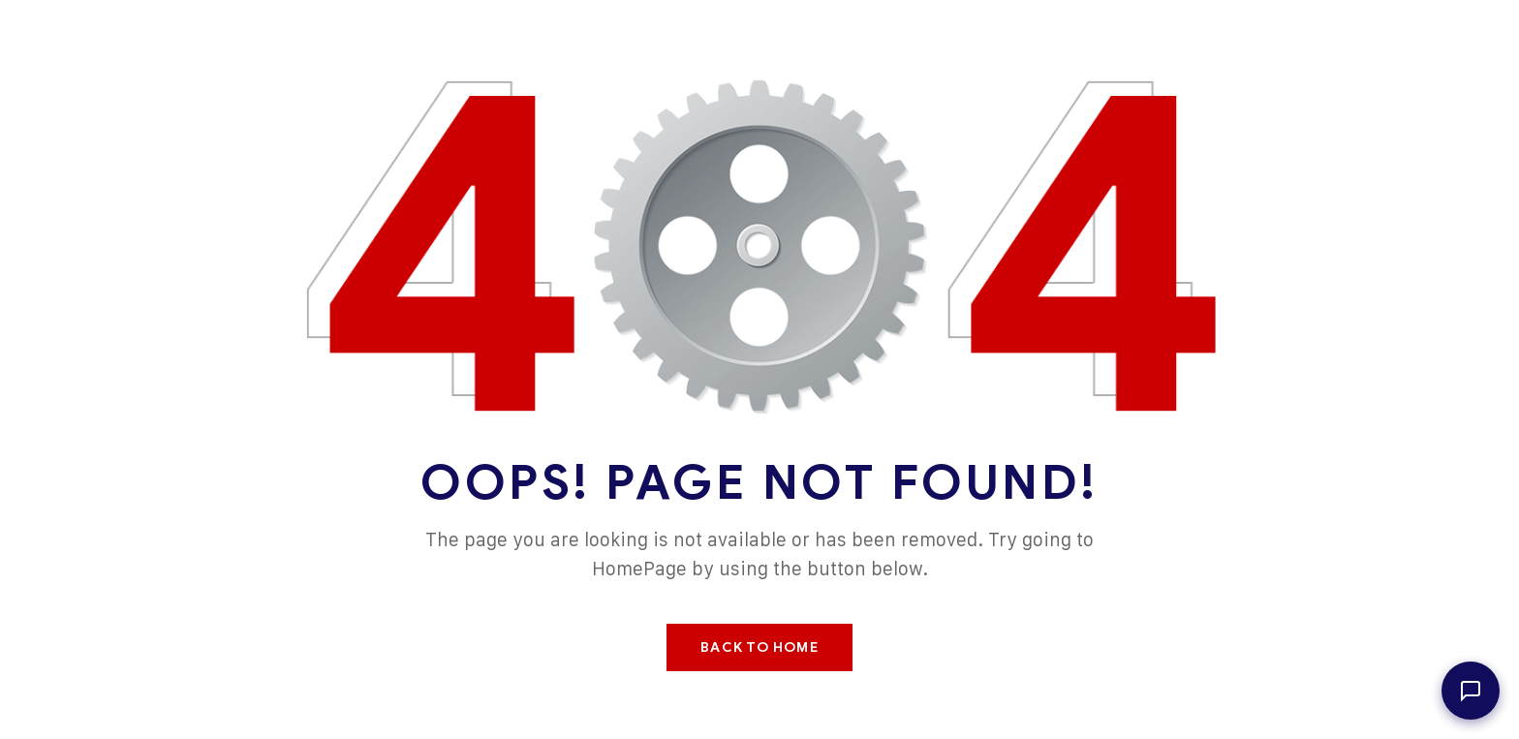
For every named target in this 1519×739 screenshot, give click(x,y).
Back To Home (759, 647)
